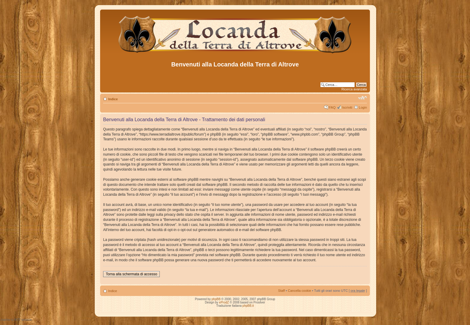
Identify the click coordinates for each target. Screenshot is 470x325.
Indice (113, 99)
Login (363, 107)
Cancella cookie (299, 290)
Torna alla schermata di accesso (131, 274)
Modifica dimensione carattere (362, 98)
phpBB (216, 299)
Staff (281, 290)
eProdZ (224, 302)
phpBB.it (248, 305)
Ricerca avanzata (354, 89)
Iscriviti (347, 107)
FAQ (332, 107)
